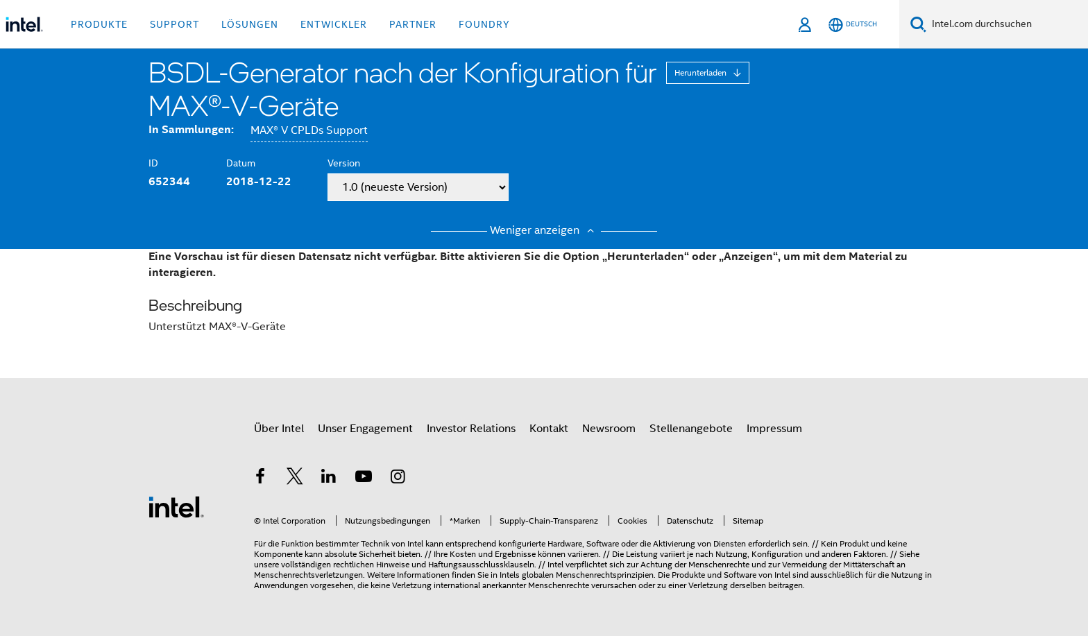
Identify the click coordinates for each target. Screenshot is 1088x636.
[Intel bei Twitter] (295, 478)
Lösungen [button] (249, 24)
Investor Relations (471, 429)
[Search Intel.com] (1007, 24)
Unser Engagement (365, 429)
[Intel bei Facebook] (260, 478)
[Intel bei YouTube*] (363, 478)
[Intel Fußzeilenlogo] (176, 506)
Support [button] (174, 24)
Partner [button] (412, 24)
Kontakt (548, 429)
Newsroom (609, 429)
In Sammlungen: (191, 129)
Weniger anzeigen (543, 230)
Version (344, 163)
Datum (240, 163)
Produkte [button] (99, 24)
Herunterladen (701, 72)
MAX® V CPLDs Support (309, 130)
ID (153, 163)
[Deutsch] (853, 25)
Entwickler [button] (333, 24)
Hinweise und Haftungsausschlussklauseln (455, 564)
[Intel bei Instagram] (397, 478)
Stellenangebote (691, 429)
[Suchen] (918, 24)
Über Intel (279, 429)
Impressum (774, 429)
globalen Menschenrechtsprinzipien (588, 574)
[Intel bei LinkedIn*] (329, 478)
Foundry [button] (484, 24)
